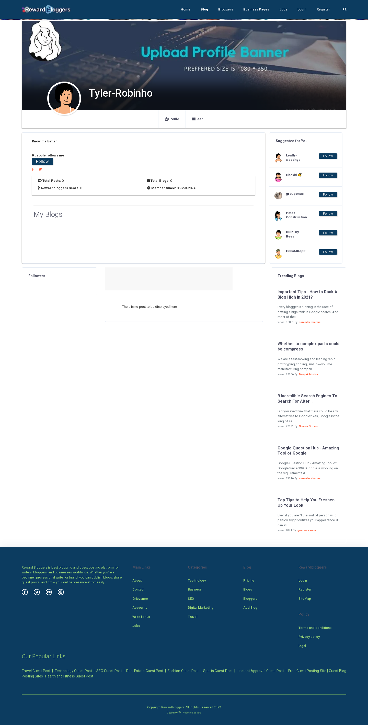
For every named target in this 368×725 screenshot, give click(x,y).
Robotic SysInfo (189, 712)
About (137, 580)
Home (185, 9)
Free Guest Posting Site (307, 671)
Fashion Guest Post (183, 671)
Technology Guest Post (73, 671)
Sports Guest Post (218, 671)
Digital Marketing (200, 607)
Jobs (283, 9)
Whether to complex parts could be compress (308, 346)
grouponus (295, 194)
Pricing (248, 580)
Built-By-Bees (293, 234)
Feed (197, 119)
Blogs (247, 589)
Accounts (139, 607)
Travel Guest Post (36, 671)
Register (323, 9)
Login (301, 9)
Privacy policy (309, 637)
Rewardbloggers (173, 707)
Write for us (141, 617)
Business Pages (256, 9)
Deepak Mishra (308, 374)
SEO (191, 599)
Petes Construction (296, 215)
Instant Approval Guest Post (261, 671)
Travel (192, 617)
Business (195, 589)
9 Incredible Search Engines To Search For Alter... (307, 398)
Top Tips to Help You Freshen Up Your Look (306, 502)
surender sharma (309, 322)
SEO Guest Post (109, 671)
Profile (172, 119)
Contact (138, 589)
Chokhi (294, 175)
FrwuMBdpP (296, 251)
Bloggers (225, 9)
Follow (42, 161)
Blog (204, 9)
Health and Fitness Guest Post (69, 676)
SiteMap (304, 599)
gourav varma (306, 530)
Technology (197, 580)
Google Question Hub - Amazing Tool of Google (308, 451)
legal (302, 646)
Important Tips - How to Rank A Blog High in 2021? (307, 294)
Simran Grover (308, 426)
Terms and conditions (314, 628)
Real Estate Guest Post (144, 671)
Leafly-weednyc (293, 157)
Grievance (140, 599)
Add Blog (250, 607)
